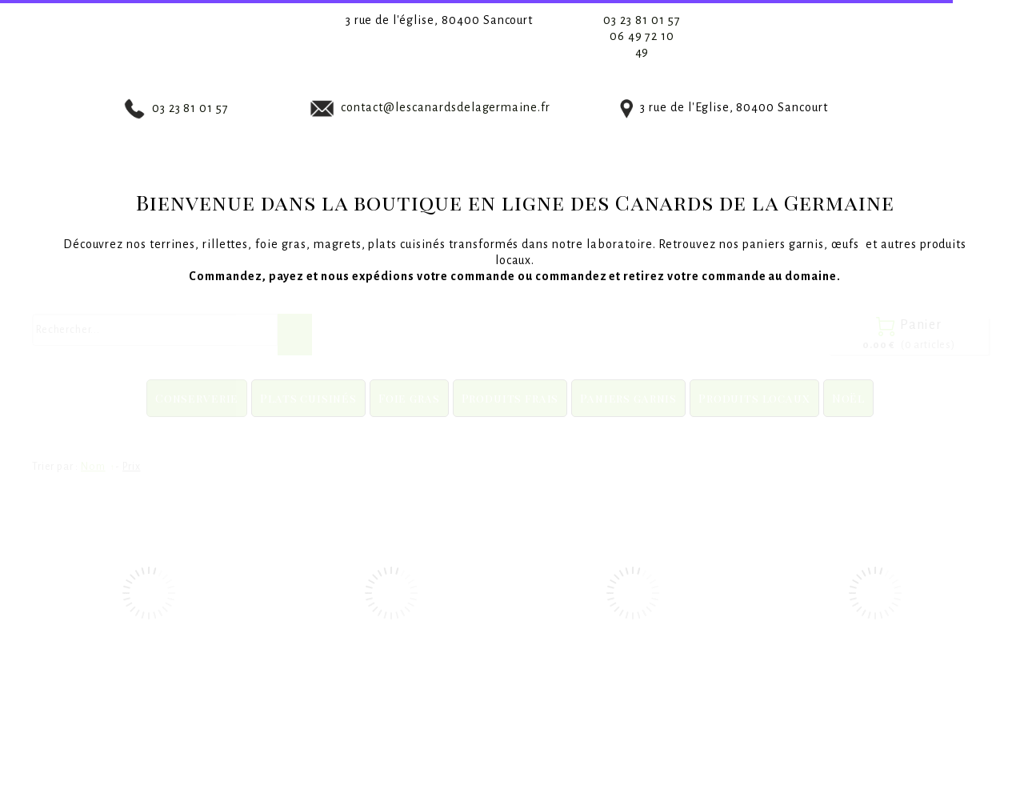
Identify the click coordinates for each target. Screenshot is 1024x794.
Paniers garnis (628, 398)
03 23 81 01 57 (641, 20)
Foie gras (409, 398)
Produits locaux (754, 398)
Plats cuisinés (308, 398)
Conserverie (196, 398)
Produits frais (510, 398)
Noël (848, 398)
